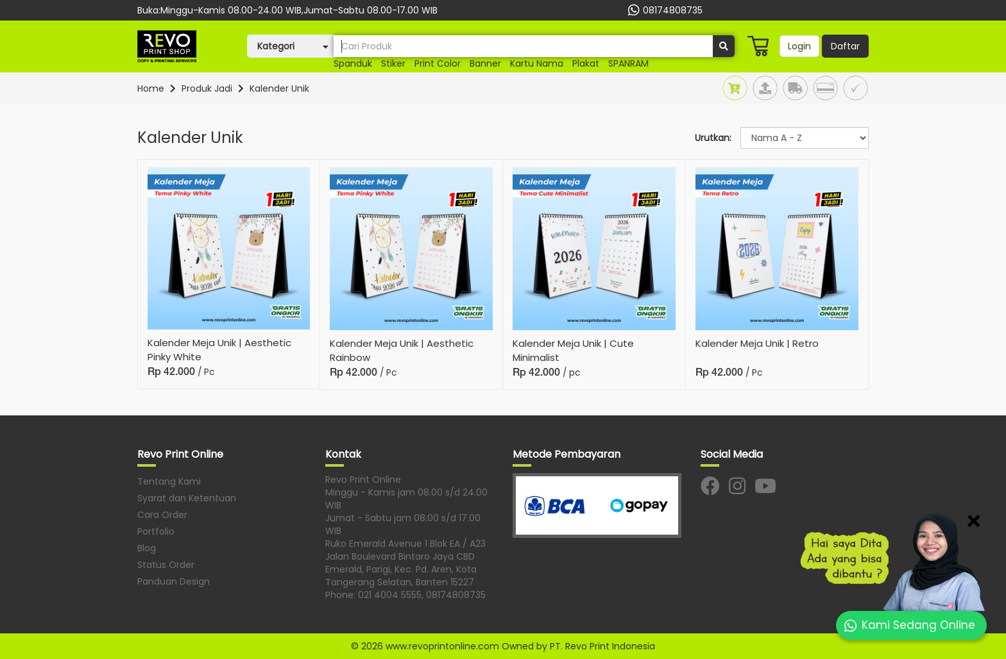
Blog (146, 548)
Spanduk (353, 63)
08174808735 (664, 10)
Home (150, 88)
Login (799, 46)
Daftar (845, 46)
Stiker (393, 63)
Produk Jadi (207, 88)
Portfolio (156, 531)
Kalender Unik (279, 88)
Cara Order (162, 514)
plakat (585, 63)
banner (485, 63)
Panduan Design (173, 581)
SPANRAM (628, 63)
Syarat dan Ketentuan (186, 498)
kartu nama (536, 63)
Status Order (165, 564)
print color (437, 63)
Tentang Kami (169, 481)
